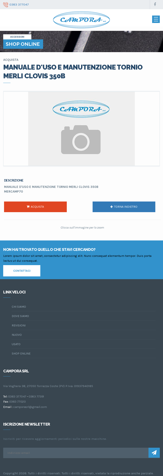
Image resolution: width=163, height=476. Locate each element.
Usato (16, 344)
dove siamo (20, 316)
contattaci (22, 271)
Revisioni (19, 325)
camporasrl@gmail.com (30, 407)
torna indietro (123, 207)
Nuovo (17, 335)
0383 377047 (17, 396)
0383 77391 (36, 396)
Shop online (21, 353)
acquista (35, 207)
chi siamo (19, 307)
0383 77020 (17, 401)
